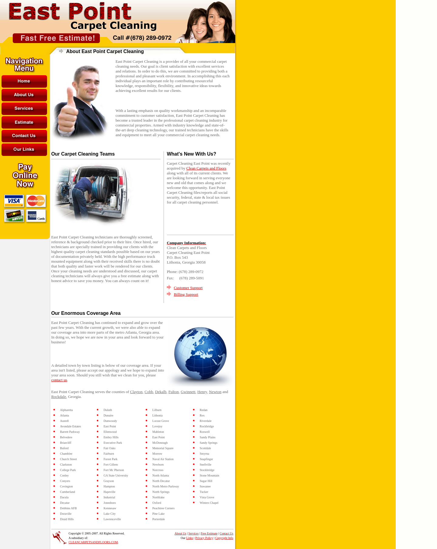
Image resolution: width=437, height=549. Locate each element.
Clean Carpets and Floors (206, 168)
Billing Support (186, 294)
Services (193, 533)
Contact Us (226, 533)
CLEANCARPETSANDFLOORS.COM (93, 542)
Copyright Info (224, 538)
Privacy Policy (204, 538)
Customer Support (188, 287)
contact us (59, 380)
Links (189, 538)
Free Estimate (209, 533)
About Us (180, 533)
